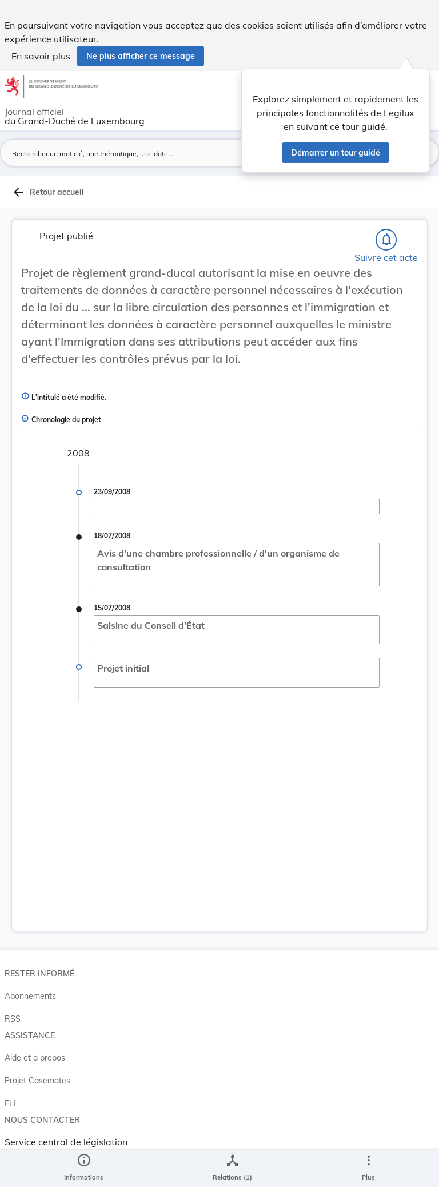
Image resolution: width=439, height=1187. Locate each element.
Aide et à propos (35, 1058)
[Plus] (368, 1168)
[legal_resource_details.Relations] (232, 1168)
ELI (10, 1103)
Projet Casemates (37, 1080)
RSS (13, 1019)
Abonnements (30, 996)
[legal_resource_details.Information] (83, 1168)
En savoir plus (40, 56)
